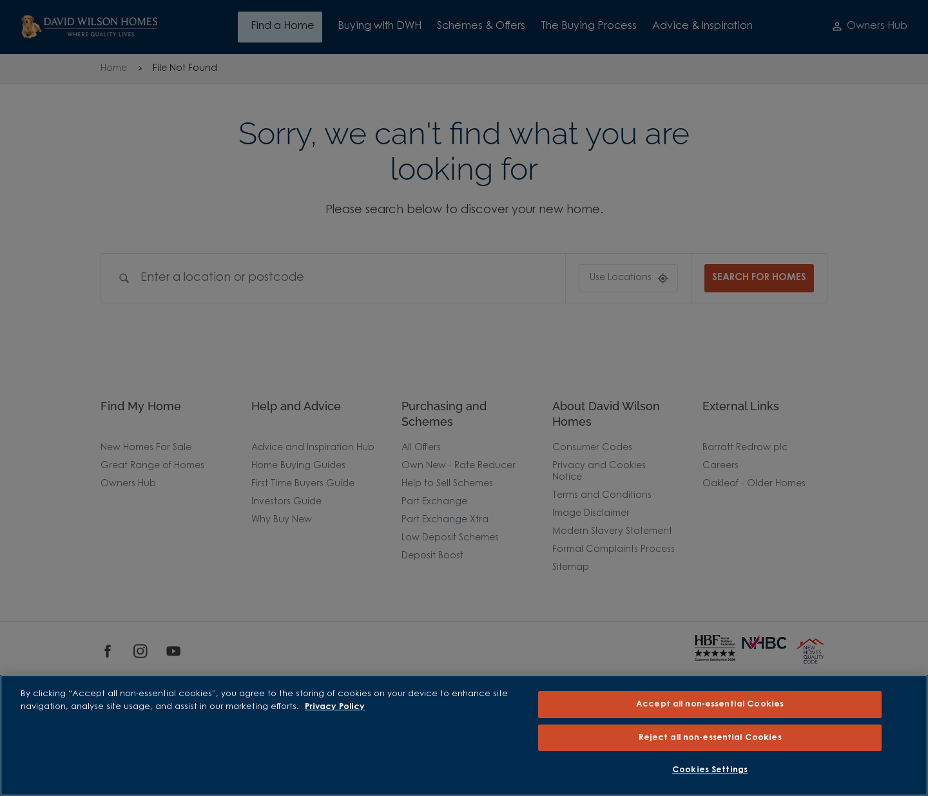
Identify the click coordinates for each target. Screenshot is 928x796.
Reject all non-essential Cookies (710, 738)
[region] (464, 735)
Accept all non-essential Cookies (710, 704)
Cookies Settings (710, 770)
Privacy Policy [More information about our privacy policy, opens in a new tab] (335, 707)
